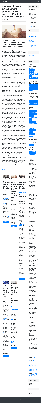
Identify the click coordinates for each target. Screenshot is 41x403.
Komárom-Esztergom (33, 42)
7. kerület (34, 362)
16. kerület (31, 370)
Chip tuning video (32, 134)
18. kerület (31, 371)
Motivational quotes (32, 152)
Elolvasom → (6, 221)
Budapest (34, 36)
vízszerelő (31, 68)
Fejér (34, 37)
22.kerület (31, 375)
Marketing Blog (4, 1)
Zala (33, 48)
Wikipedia (31, 136)
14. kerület (31, 369)
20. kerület (31, 374)
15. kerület (35, 369)
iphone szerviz (31, 144)
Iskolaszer (22, 192)
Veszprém (31, 48)
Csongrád (31, 37)
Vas (34, 46)
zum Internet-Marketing (14, 308)
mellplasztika (31, 71)
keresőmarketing (32, 70)
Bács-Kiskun (31, 33)
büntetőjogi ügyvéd (32, 112)
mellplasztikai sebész (32, 114)
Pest (33, 44)
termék (8, 216)
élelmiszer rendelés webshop (33, 78)
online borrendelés (32, 130)
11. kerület (34, 365)
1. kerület (34, 357)
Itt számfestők (31, 115)
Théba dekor (31, 128)
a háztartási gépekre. (5, 202)
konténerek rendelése (32, 123)
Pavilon (30, 118)
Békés (30, 35)
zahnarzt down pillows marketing (33, 101)
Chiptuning (31, 131)
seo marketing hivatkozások (33, 104)
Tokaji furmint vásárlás (33, 117)
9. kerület (33, 364)
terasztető (31, 90)
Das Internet (13, 312)
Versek (30, 120)
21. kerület (35, 374)
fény (3, 332)
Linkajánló (23, 399)
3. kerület (33, 358)
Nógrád (30, 44)
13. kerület (35, 368)
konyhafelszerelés (32, 56)
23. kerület (35, 375)
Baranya (35, 33)
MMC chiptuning (32, 154)
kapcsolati (31, 26)
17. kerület (35, 370)
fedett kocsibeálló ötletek (33, 86)
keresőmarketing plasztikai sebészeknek (33, 74)
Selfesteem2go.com (32, 151)
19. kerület (35, 373)
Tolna (32, 46)
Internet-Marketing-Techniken (13, 343)
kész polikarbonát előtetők (33, 88)
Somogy (35, 44)
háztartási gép (31, 55)
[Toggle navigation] (38, 1)
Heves (32, 40)
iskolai (20, 276)
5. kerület (33, 360)
